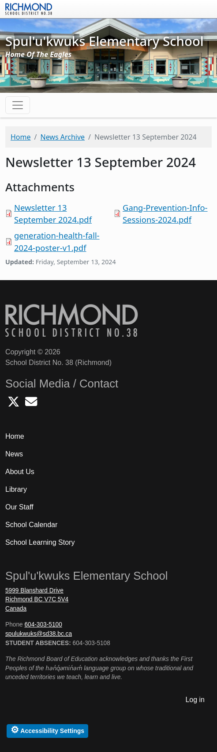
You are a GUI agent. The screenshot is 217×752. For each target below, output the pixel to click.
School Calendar (31, 524)
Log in (195, 699)
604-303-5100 (43, 624)
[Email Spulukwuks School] (31, 404)
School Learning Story (40, 542)
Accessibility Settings (47, 730)
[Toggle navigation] (17, 105)
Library (16, 489)
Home (21, 137)
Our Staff (19, 507)
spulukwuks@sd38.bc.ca (38, 633)
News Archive (62, 137)
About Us (19, 471)
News (14, 454)
